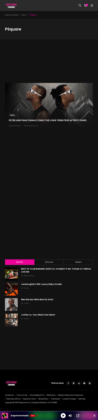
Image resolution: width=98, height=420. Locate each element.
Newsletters (43, 399)
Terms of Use (21, 395)
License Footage (69, 399)
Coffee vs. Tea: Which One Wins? (39, 314)
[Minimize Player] (93, 416)
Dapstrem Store (29, 399)
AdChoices (51, 395)
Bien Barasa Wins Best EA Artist (38, 299)
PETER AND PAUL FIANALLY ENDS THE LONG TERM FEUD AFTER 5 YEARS (48, 120)
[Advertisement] (49, 65)
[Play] (63, 415)
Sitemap (81, 399)
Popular (49, 262)
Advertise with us (13, 399)
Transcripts (55, 399)
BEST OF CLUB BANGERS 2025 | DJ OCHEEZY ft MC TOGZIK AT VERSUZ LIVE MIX (56, 270)
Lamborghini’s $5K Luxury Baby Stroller (42, 284)
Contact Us (9, 395)
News (12, 115)
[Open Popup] (78, 416)
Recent (19, 262)
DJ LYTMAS (52, 403)
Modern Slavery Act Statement (70, 395)
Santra (26, 288)
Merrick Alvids (29, 276)
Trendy (78, 262)
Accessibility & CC (37, 395)
